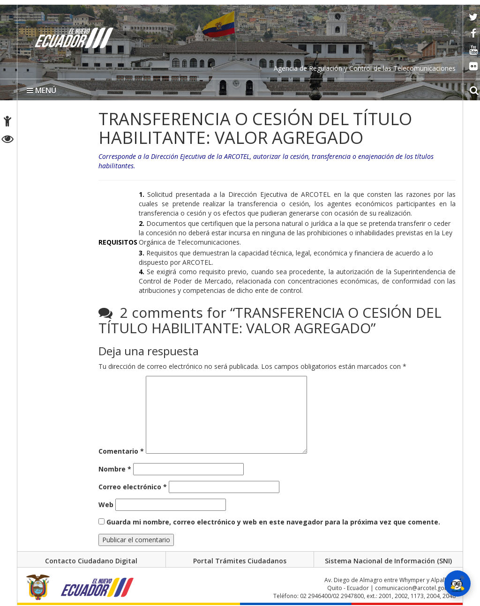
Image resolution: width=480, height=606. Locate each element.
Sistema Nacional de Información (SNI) (388, 560)
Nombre (114, 468)
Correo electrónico (132, 486)
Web (105, 504)
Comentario (121, 451)
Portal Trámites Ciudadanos (239, 560)
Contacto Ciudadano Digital (91, 560)
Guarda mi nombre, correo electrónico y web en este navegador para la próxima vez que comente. (273, 521)
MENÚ (41, 90)
